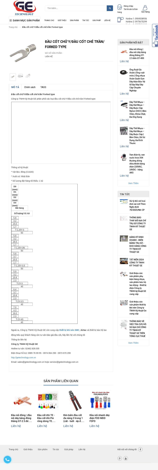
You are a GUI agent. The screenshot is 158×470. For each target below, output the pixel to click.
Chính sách (29, 87)
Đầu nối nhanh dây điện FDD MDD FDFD (100, 418)
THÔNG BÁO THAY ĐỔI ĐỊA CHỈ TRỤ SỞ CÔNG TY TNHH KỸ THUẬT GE (137, 223)
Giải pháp (97, 20)
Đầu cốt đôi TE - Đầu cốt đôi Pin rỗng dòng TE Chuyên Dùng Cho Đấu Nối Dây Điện (47, 421)
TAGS (43, 87)
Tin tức (85, 20)
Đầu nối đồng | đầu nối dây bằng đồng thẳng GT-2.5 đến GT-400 (21, 420)
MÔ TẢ (15, 87)
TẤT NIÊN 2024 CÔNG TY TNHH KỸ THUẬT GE (136, 262)
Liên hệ (107, 20)
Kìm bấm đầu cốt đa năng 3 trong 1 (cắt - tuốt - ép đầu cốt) (73, 420)
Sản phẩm (74, 20)
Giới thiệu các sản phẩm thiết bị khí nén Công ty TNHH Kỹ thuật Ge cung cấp (137, 308)
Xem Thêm (133, 183)
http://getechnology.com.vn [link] (23, 357)
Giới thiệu (62, 20)
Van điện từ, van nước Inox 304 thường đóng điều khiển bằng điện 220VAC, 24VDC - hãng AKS (137, 164)
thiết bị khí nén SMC (69, 330)
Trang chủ (49, 20)
